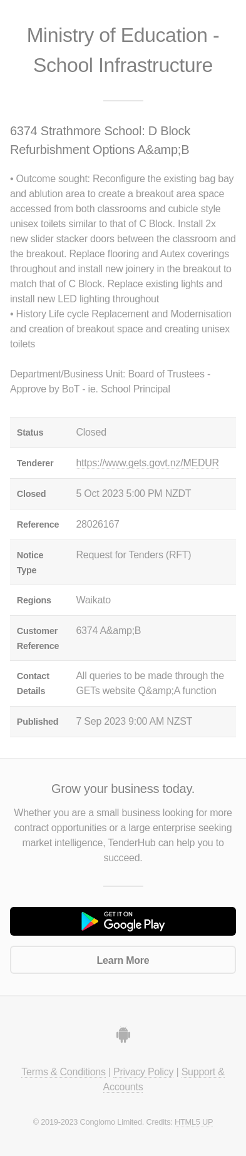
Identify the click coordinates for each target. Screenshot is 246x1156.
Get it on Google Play (123, 921)
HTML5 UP (194, 1122)
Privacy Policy (143, 1071)
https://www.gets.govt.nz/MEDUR (147, 463)
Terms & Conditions (63, 1071)
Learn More (123, 960)
